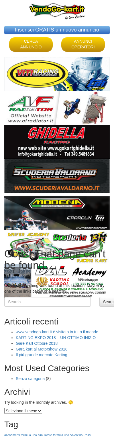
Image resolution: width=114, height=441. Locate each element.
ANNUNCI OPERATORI (83, 44)
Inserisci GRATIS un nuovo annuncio (57, 30)
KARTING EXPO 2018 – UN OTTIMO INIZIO (56, 337)
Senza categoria (30, 378)
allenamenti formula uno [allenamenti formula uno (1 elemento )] (20, 435)
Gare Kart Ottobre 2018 (37, 343)
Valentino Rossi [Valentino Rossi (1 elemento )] (80, 435)
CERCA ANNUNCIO (31, 44)
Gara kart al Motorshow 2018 (42, 349)
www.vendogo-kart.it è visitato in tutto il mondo (57, 332)
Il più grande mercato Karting (41, 355)
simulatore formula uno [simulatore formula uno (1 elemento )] (53, 435)
